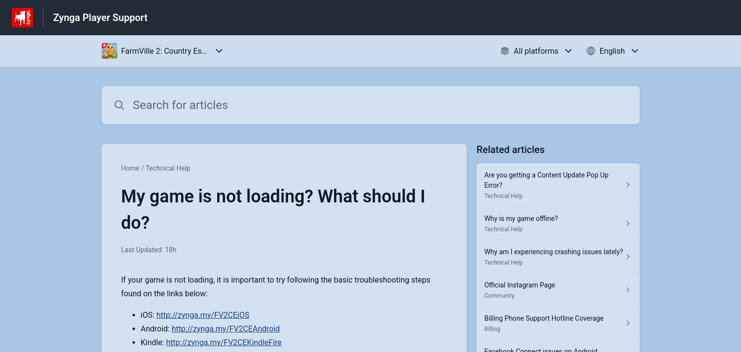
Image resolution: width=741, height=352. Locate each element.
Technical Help (168, 168)
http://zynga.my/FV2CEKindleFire (224, 342)
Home (130, 168)
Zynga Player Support (100, 17)
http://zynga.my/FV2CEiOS (203, 315)
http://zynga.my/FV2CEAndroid (226, 328)
